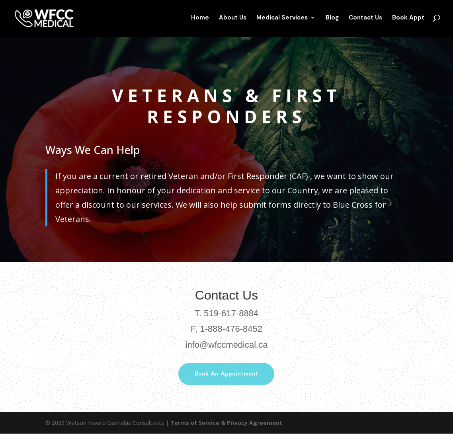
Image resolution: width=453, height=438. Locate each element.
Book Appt (408, 20)
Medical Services (282, 20)
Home (200, 20)
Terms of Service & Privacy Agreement (226, 427)
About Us (232, 20)
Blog (332, 20)
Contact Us (365, 20)
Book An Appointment (226, 376)
